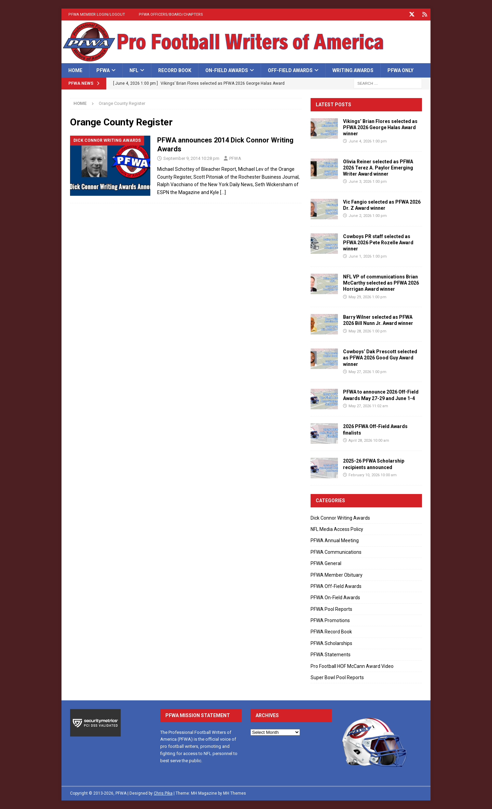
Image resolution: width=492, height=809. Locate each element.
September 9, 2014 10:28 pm (191, 158)
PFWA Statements (331, 654)
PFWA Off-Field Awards (336, 586)
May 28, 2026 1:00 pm (367, 331)
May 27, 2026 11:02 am (368, 406)
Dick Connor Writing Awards (340, 518)
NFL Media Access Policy (337, 529)
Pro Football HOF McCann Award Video (352, 666)
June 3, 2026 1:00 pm (367, 181)
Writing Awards (352, 70)
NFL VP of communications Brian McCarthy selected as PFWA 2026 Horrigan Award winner (381, 283)
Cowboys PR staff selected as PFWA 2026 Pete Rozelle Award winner (378, 242)
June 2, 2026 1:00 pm (367, 216)
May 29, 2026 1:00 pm (367, 297)
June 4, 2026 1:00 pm (367, 141)
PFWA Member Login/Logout (96, 14)
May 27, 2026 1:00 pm (367, 372)
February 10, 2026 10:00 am (372, 475)
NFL (133, 70)
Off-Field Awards (290, 70)
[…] (223, 192)
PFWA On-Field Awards (335, 597)
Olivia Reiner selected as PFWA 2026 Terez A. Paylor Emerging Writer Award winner (378, 168)
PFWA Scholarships (331, 643)
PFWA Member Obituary (337, 575)
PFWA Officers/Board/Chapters (171, 14)
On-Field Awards (226, 70)
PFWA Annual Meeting (335, 540)
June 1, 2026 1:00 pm (367, 256)
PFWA (103, 70)
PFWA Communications (336, 552)
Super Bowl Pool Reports (337, 677)
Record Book (174, 70)
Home (75, 70)
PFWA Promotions (330, 620)
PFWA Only (400, 70)
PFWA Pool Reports (331, 609)
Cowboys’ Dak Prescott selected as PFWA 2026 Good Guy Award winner (380, 358)
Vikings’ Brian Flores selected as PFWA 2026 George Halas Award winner (380, 127)
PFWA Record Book (331, 631)
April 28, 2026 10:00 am (368, 440)
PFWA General (326, 563)
